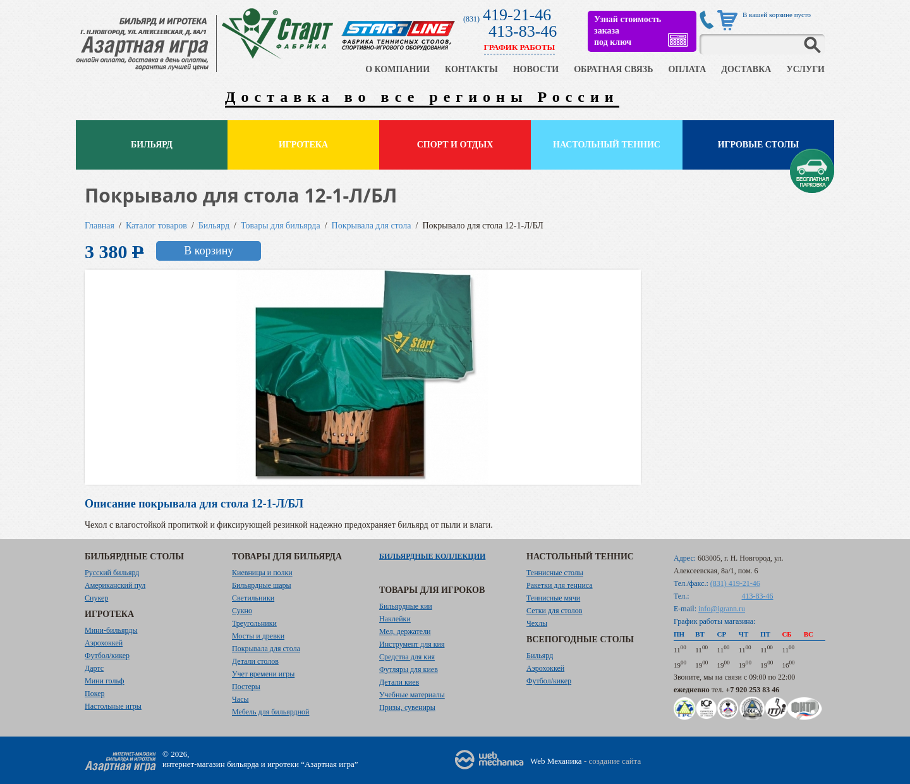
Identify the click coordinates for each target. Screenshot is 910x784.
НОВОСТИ (536, 69)
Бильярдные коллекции (432, 556)
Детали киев (399, 682)
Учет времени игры (263, 673)
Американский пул (115, 585)
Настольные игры (113, 706)
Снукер (96, 598)
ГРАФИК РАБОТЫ (519, 47)
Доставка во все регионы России (422, 97)
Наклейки (395, 618)
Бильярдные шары (261, 585)
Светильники (253, 598)
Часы (240, 699)
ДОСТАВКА (746, 69)
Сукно (242, 610)
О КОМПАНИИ (397, 69)
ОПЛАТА (687, 69)
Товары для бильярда (280, 225)
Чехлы (536, 623)
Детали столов (255, 661)
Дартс (94, 668)
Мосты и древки (258, 636)
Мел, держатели (405, 631)
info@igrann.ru (721, 608)
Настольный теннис (606, 144)
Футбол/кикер (107, 655)
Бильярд (152, 144)
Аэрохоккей (104, 642)
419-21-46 (517, 15)
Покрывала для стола (371, 225)
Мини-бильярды (111, 630)
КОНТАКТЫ (471, 69)
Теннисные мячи (553, 598)
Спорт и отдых (455, 144)
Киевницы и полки (262, 572)
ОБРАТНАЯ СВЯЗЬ (613, 69)
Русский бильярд (112, 572)
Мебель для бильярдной (270, 711)
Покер (95, 693)
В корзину (208, 250)
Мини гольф (104, 680)
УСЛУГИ (805, 69)
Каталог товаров (156, 225)
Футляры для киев (408, 669)
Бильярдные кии (405, 606)
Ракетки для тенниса (559, 585)
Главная (99, 225)
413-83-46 (522, 31)
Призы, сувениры (407, 707)
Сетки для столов (554, 610)
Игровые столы (758, 144)
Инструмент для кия (411, 644)
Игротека (303, 144)
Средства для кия (407, 656)
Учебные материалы (412, 694)
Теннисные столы (554, 572)
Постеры (246, 686)
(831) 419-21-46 (735, 583)
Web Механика (556, 761)
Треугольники (254, 623)
